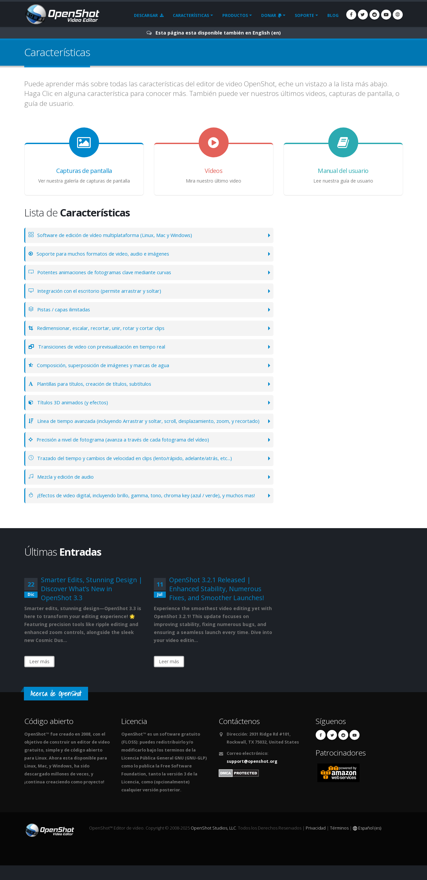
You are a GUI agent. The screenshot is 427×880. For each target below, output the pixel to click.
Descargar (148, 15)
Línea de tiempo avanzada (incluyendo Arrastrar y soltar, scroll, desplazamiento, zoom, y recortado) (140, 425)
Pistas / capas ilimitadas (62, 309)
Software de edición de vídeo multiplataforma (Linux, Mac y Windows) (117, 235)
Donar (271, 15)
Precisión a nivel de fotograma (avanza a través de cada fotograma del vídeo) (125, 446)
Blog (333, 15)
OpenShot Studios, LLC (213, 842)
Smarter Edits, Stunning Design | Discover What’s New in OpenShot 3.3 (91, 603)
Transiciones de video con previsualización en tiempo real (103, 346)
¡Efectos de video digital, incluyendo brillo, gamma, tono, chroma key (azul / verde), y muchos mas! (145, 506)
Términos (339, 842)
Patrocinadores (341, 767)
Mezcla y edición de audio (64, 484)
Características (191, 15)
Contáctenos (239, 736)
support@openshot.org (252, 776)
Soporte (304, 15)
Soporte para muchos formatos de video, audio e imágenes (104, 253)
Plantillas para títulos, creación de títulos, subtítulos (95, 383)
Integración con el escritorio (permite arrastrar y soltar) (100, 290)
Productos (235, 15)
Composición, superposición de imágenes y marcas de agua (104, 365)
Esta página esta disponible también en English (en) (218, 33)
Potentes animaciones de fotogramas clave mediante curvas (105, 272)
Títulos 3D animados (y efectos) (71, 402)
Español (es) (367, 842)
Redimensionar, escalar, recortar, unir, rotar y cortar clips (102, 328)
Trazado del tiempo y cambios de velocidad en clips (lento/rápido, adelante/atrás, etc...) (137, 465)
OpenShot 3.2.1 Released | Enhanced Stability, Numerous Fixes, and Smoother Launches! (216, 603)
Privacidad (316, 842)
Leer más (39, 676)
